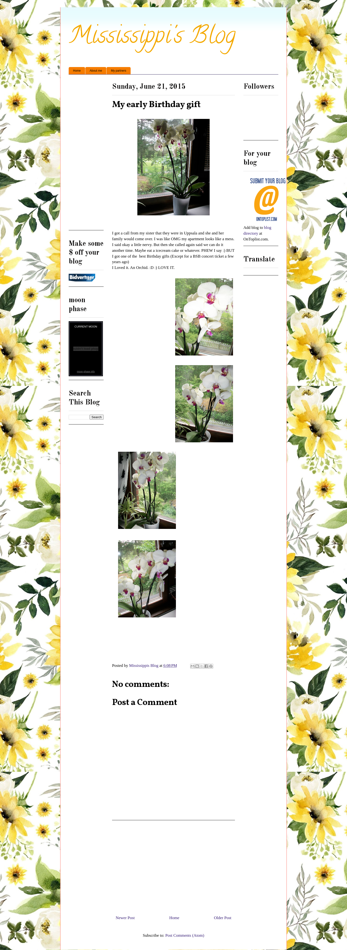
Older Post (222, 918)
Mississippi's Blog (152, 37)
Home (77, 70)
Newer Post (125, 918)
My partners (118, 70)
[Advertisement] (173, 866)
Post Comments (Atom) (184, 935)
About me (96, 70)
